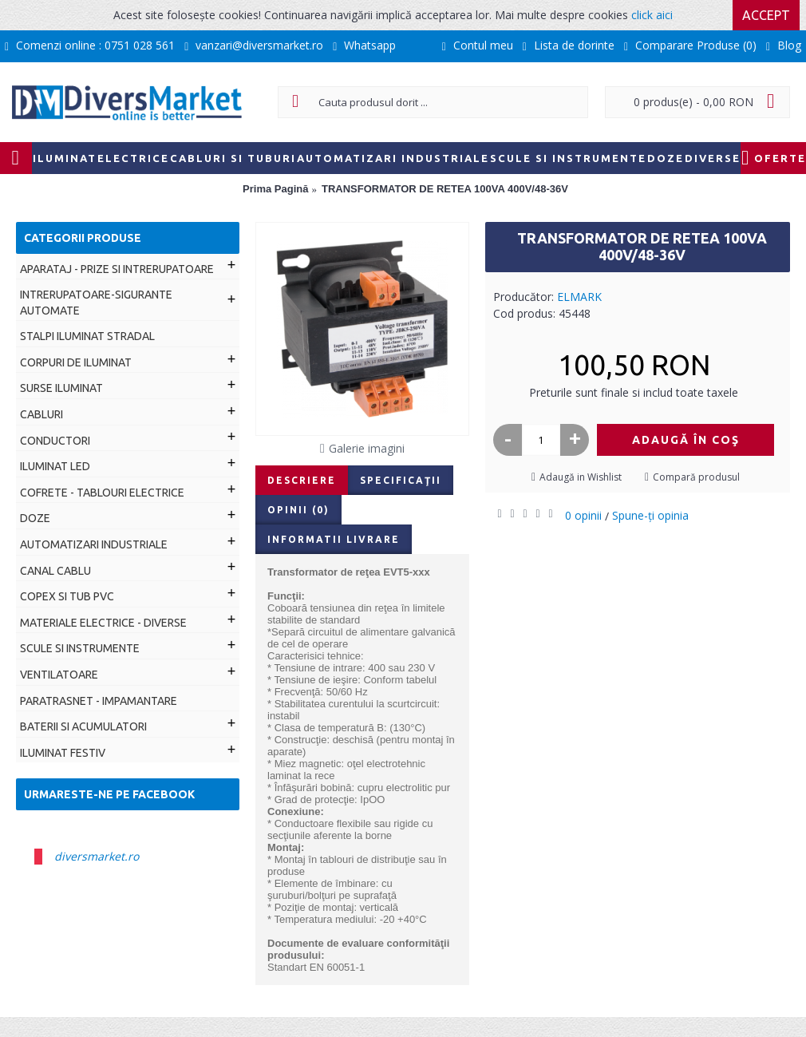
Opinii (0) (298, 510)
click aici (652, 14)
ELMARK (579, 296)
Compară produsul (696, 477)
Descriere (301, 480)
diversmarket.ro (96, 856)
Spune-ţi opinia (650, 515)
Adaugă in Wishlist (580, 477)
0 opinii (583, 515)
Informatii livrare (333, 539)
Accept (766, 15)
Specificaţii (400, 480)
